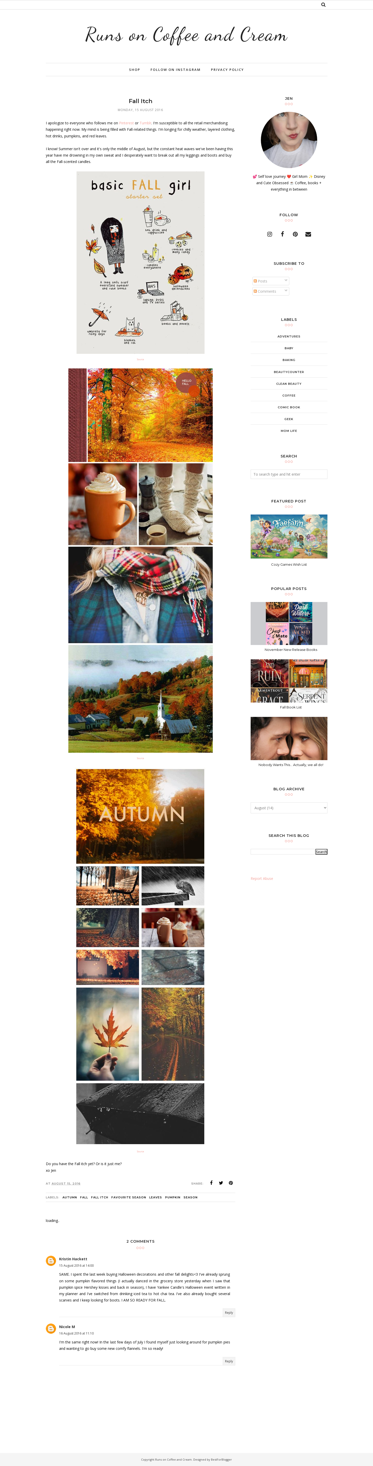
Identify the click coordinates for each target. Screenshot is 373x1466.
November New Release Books (291, 650)
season (191, 1197)
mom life (289, 431)
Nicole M (67, 1326)
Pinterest (126, 123)
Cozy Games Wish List (289, 564)
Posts (260, 281)
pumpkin (172, 1197)
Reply (229, 1312)
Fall (84, 1197)
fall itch (99, 1197)
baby (289, 348)
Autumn (69, 1197)
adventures (289, 336)
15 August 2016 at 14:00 (76, 1265)
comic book (289, 407)
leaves (155, 1197)
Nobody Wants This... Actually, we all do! (291, 765)
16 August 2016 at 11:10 (76, 1333)
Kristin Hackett (73, 1258)
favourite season (128, 1197)
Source (140, 359)
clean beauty (289, 384)
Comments (265, 291)
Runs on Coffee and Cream (186, 34)
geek (288, 419)
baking (289, 360)
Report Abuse (262, 878)
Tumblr (145, 123)
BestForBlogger (221, 1459)
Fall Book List (291, 707)
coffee (289, 395)
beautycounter (289, 372)
